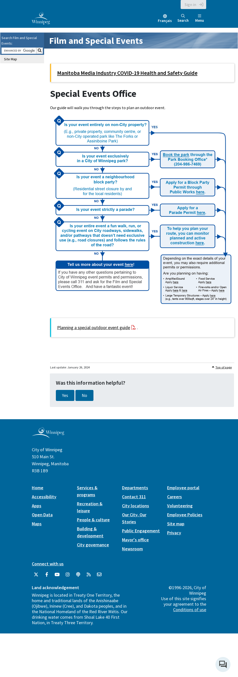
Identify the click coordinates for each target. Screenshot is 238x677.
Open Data (42, 515)
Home (37, 488)
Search (183, 18)
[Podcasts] (78, 574)
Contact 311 (134, 497)
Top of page (223, 367)
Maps (37, 524)
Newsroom (132, 549)
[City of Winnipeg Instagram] (67, 574)
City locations (135, 506)
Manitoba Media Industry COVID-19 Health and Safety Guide (127, 72)
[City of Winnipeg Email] (99, 574)
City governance (93, 545)
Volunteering (180, 506)
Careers (174, 497)
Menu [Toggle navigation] (199, 18)
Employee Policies (184, 515)
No (84, 395)
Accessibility (44, 497)
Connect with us (48, 564)
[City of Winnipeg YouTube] (57, 574)
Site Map (10, 59)
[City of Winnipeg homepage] (48, 436)
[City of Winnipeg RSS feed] (88, 574)
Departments (135, 488)
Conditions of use (189, 609)
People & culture (93, 520)
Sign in (190, 4)
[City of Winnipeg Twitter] (36, 574)
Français (165, 20)
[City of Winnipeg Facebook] (46, 574)
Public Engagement (141, 531)
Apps (36, 506)
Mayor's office (135, 540)
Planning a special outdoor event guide (93, 327)
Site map (175, 524)
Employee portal (183, 488)
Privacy (174, 533)
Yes (65, 395)
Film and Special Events (96, 40)
